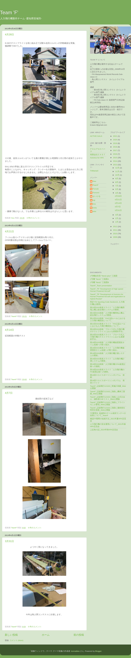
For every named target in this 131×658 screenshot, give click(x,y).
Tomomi (96, 193)
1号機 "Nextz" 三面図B (99, 282)
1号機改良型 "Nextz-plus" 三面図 (103, 276)
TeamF (95, 185)
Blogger (98, 651)
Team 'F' (9, 12)
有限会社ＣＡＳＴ (97, 155)
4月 (117, 193)
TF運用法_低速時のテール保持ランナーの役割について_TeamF (108, 414)
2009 (115, 237)
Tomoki (96, 189)
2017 (115, 150)
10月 (117, 175)
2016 (115, 154)
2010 (115, 234)
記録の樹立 (111, 115)
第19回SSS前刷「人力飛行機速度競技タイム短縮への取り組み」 (107, 343)
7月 (117, 186)
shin (94, 211)
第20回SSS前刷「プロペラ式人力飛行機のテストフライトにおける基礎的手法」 (107, 330)
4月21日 (9, 231)
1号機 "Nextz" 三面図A (99, 279)
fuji (94, 200)
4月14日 (9, 330)
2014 (115, 161)
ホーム (46, 634)
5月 (117, 189)
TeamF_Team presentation (101, 286)
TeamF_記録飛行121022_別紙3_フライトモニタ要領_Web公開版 (107, 403)
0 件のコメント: (34, 218)
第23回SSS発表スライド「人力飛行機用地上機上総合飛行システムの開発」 (107, 309)
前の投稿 (79, 634)
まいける (96, 196)
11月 (117, 171)
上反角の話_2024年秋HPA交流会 (104, 430)
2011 (115, 230)
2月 (117, 218)
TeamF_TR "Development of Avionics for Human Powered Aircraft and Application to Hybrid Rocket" (107, 296)
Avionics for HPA (97, 158)
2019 (115, 143)
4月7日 (9, 393)
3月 (117, 215)
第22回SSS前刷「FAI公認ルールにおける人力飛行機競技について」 (107, 319)
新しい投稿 (11, 634)
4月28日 (9, 34)
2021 (115, 136)
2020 (115, 140)
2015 (115, 158)
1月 (117, 222)
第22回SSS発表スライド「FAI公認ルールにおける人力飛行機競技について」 (107, 325)
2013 (115, 165)
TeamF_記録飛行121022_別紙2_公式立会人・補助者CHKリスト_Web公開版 (107, 398)
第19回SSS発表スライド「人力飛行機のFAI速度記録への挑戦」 (107, 371)
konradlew (75, 651)
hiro (94, 204)
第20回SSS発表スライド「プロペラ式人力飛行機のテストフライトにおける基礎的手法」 (107, 337)
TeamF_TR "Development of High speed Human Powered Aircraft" (106, 290)
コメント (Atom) (16, 640)
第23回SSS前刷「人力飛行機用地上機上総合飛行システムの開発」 (107, 314)
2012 (115, 226)
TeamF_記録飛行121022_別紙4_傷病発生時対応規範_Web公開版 (107, 409)
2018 (115, 147)
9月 (117, 179)
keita (95, 208)
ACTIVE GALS (96, 136)
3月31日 (9, 541)
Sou (94, 181)
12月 (117, 168)
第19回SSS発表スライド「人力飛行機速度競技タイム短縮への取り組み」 (107, 349)
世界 (104, 115)
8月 (117, 182)
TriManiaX (94, 171)
